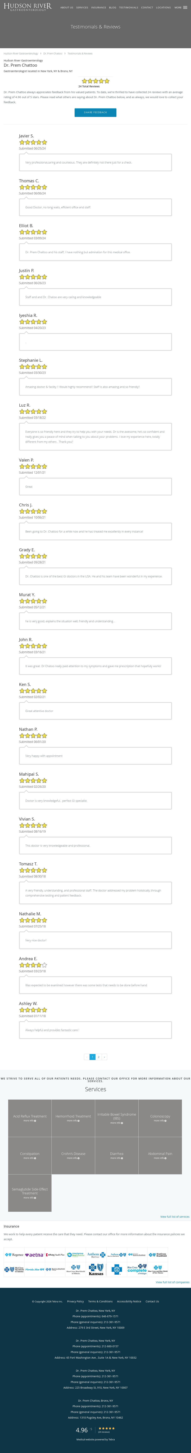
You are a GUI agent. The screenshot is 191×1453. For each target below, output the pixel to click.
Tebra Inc (57, 1301)
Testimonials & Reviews (80, 53)
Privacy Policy (75, 1301)
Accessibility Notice (129, 1301)
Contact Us (152, 1301)
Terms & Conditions (100, 1301)
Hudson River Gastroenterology (21, 53)
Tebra (112, 1439)
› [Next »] (104, 1057)
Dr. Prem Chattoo (52, 53)
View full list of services (175, 1216)
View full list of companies (173, 1282)
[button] (185, 7)
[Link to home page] (26, 7)
